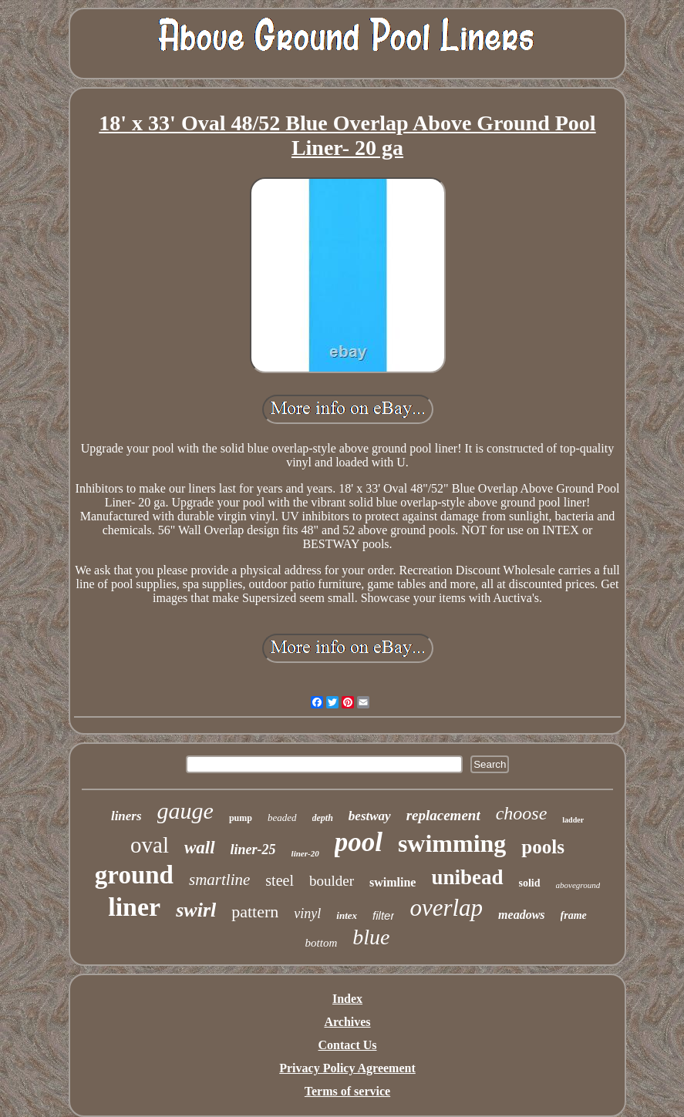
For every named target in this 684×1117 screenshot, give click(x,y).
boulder (331, 881)
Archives (347, 1021)
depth (322, 818)
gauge (185, 810)
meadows (521, 914)
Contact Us (347, 1044)
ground (134, 875)
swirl (196, 910)
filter (383, 915)
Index (347, 998)
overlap (446, 907)
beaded (282, 817)
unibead (467, 877)
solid (530, 883)
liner (134, 907)
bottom (321, 943)
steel (279, 880)
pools (542, 846)
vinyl (307, 913)
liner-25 (253, 849)
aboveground (578, 885)
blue (370, 937)
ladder (573, 820)
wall (199, 847)
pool (358, 842)
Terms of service (347, 1091)
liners (126, 816)
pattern (254, 911)
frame (574, 915)
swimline (392, 882)
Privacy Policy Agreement (347, 1068)
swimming (452, 843)
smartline (219, 879)
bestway (370, 816)
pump (240, 818)
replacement (443, 815)
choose (522, 813)
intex (346, 915)
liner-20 (305, 853)
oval (149, 845)
